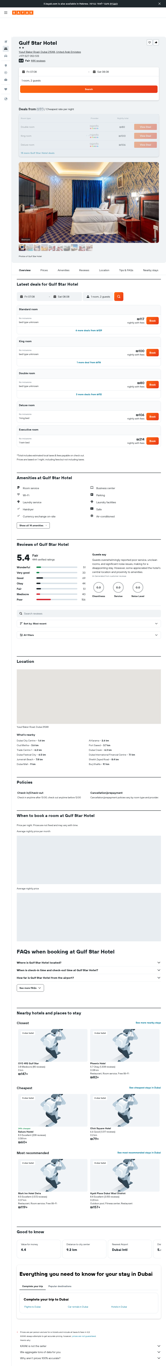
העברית (114, 3)
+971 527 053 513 (29, 37)
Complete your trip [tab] (32, 1269)
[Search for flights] (5, 23)
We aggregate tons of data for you (90, 1335)
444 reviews (38, 41)
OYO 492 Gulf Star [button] (28, 1046)
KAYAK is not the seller (90, 1329)
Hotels (36, 1358)
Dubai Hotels (106, 1358)
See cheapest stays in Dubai (145, 1070)
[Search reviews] (92, 596)
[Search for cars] (5, 37)
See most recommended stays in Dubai (139, 1135)
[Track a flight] (5, 53)
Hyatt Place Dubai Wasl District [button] (107, 1176)
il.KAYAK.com (23, 1358)
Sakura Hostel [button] (26, 1115)
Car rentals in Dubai (78, 1290)
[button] (159, 3)
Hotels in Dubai (119, 1290)
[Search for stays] (5, 30)
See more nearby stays (148, 1006)
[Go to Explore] (5, 46)
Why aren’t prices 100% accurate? (90, 1341)
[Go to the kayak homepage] (22, 13)
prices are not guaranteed (84, 1319)
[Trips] (5, 70)
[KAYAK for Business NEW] (5, 60)
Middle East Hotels (51, 1358)
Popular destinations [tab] (59, 1269)
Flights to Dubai (32, 1290)
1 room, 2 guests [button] (31, 61)
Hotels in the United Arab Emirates (80, 1358)
